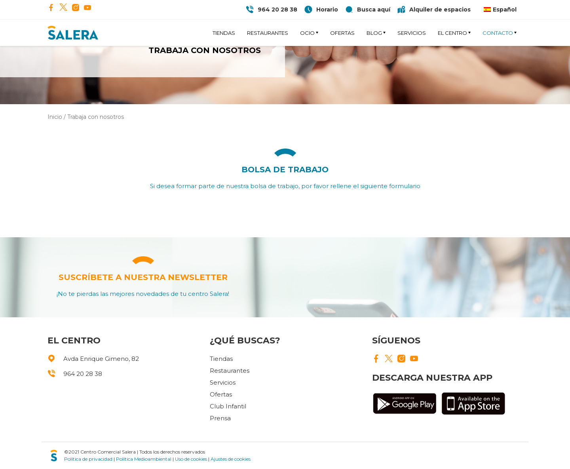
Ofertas (342, 33)
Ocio (307, 33)
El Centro (452, 33)
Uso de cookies (191, 459)
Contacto (498, 33)
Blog (374, 33)
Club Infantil (228, 406)
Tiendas (224, 33)
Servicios (411, 33)
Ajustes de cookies (231, 459)
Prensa (220, 418)
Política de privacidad (88, 459)
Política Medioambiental (143, 459)
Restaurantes (267, 33)
